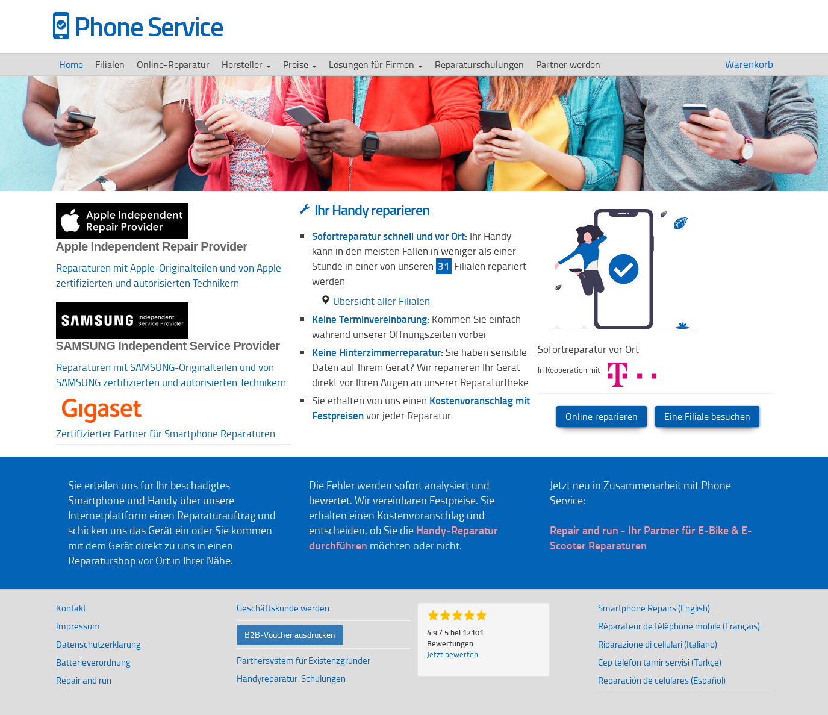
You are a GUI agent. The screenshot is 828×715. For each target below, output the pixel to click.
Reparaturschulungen (479, 64)
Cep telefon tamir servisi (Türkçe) (659, 662)
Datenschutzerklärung (98, 644)
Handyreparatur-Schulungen (291, 678)
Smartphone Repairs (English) (654, 608)
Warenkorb (750, 64)
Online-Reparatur (173, 64)
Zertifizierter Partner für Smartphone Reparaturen (165, 433)
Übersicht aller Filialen (375, 301)
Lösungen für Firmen (376, 64)
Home (71, 64)
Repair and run (83, 680)
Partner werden (568, 64)
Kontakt (71, 608)
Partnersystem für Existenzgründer (303, 660)
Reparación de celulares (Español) (662, 680)
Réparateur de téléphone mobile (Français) (679, 626)
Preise (300, 64)
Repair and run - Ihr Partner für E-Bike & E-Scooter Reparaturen (651, 537)
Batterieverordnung (93, 662)
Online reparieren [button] (601, 416)
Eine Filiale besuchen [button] (707, 416)
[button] (102, 397)
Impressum (78, 626)
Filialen (110, 64)
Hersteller (246, 64)
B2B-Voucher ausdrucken (289, 634)
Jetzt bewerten (452, 654)
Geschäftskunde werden (283, 608)
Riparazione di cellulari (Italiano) (657, 644)
